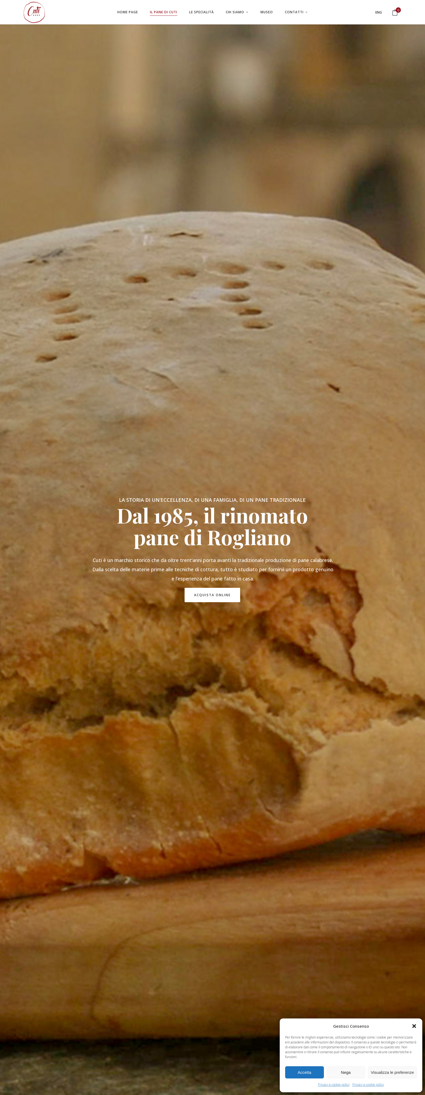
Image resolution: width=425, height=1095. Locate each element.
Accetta (304, 1072)
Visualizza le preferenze (392, 1072)
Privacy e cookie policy (334, 1084)
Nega (346, 1072)
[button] (414, 1026)
